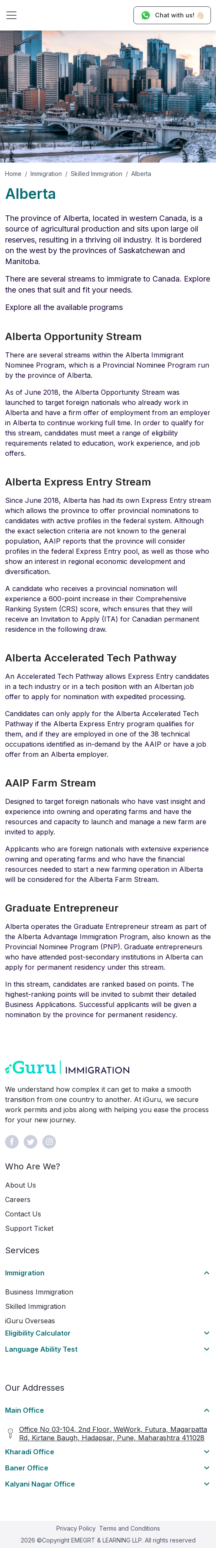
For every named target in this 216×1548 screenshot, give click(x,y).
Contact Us (23, 1214)
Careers (17, 1199)
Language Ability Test (41, 1349)
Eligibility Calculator (38, 1333)
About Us (20, 1185)
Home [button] (13, 173)
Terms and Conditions (129, 1528)
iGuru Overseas (30, 1320)
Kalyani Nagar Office (40, 1484)
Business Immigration (39, 1292)
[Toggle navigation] (11, 15)
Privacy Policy (76, 1528)
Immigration (46, 173)
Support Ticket (29, 1228)
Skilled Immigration (96, 173)
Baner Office (26, 1468)
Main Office (24, 1410)
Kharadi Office (29, 1452)
